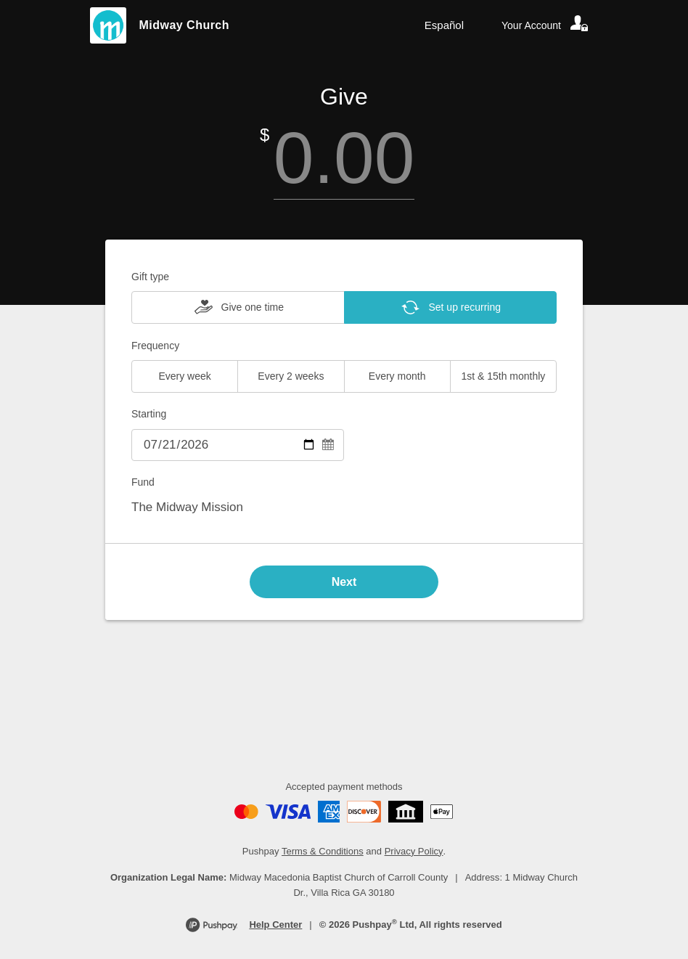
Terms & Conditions (323, 851)
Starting (148, 414)
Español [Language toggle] (444, 25)
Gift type (150, 276)
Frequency (155, 345)
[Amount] (344, 158)
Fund (143, 482)
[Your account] (545, 25)
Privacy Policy (414, 851)
